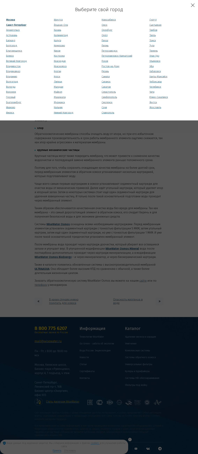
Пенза (105, 40)
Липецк (58, 81)
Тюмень (153, 50)
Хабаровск (155, 71)
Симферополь (109, 97)
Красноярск (60, 66)
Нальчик (58, 107)
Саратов (106, 86)
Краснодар (60, 61)
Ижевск (10, 112)
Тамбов (153, 30)
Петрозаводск (110, 50)
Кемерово (59, 45)
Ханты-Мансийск (158, 76)
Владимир (11, 76)
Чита (151, 91)
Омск (104, 25)
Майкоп (58, 91)
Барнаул (10, 40)
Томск (152, 40)
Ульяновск (154, 61)
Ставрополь (108, 112)
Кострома (59, 55)
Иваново (10, 107)
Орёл (105, 35)
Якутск (153, 102)
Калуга (57, 40)
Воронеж (11, 91)
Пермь (105, 45)
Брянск (10, 55)
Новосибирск (109, 19)
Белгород (11, 45)
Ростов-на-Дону (110, 66)
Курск (57, 76)
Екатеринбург (13, 102)
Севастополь (109, 91)
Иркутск (58, 19)
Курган (57, 71)
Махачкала (60, 97)
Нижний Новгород (63, 112)
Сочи (104, 107)
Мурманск (59, 102)
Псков (105, 61)
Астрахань (11, 35)
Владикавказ (13, 71)
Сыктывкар (155, 25)
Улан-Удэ (154, 55)
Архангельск (13, 30)
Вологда (10, 86)
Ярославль (155, 107)
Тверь (152, 35)
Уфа (151, 66)
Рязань (105, 71)
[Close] (193, 5)
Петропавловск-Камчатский (117, 55)
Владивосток (13, 66)
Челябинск (155, 86)
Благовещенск (14, 50)
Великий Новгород (16, 61)
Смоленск (107, 102)
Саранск (106, 81)
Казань (57, 30)
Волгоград (12, 81)
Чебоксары (155, 81)
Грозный (10, 97)
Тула (151, 45)
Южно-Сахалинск (158, 97)
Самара (106, 76)
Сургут (153, 19)
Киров (57, 50)
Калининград (61, 35)
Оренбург (107, 30)
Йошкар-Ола (61, 25)
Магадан (58, 86)
